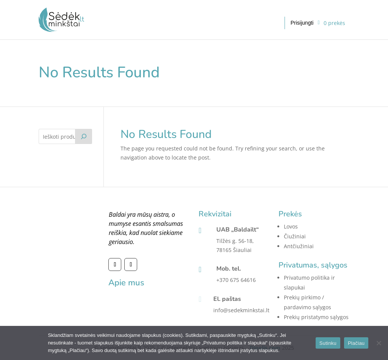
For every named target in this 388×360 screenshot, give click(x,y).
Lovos (291, 226)
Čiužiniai (295, 236)
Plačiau (356, 343)
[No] (378, 343)
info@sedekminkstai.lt (241, 310)
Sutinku (327, 343)
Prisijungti (302, 23)
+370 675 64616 (236, 279)
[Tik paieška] (83, 136)
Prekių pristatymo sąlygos (316, 317)
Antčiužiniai (299, 246)
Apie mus (126, 282)
